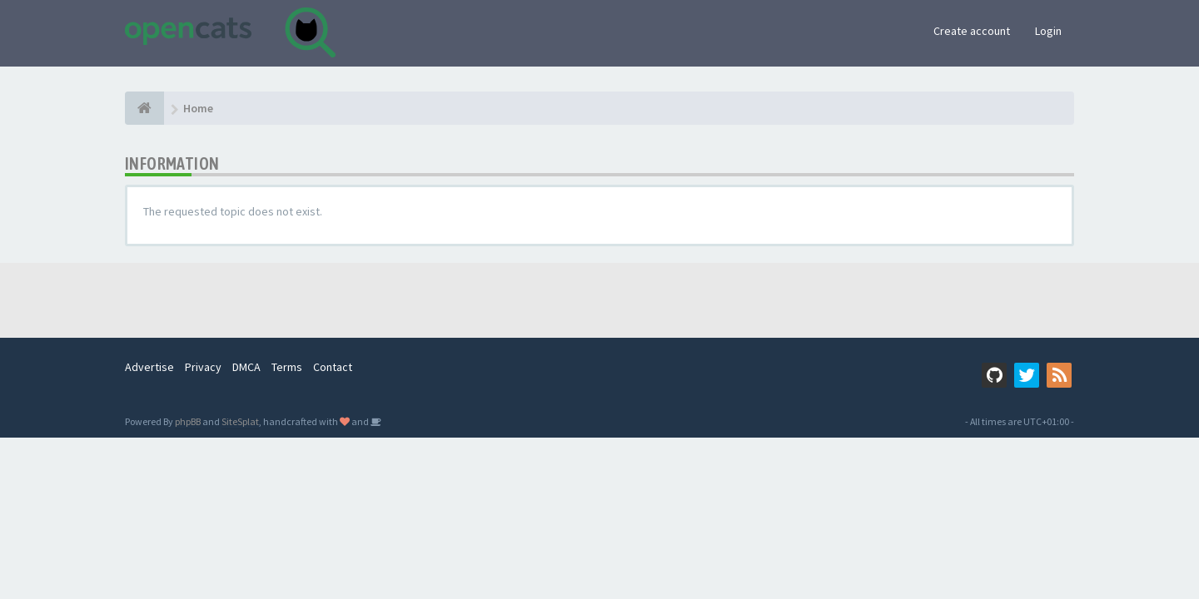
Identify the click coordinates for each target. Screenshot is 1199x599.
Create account (971, 30)
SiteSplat (240, 421)
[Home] (144, 108)
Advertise (149, 366)
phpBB (188, 421)
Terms (286, 366)
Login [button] (1048, 30)
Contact (332, 366)
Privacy (203, 366)
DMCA (246, 366)
